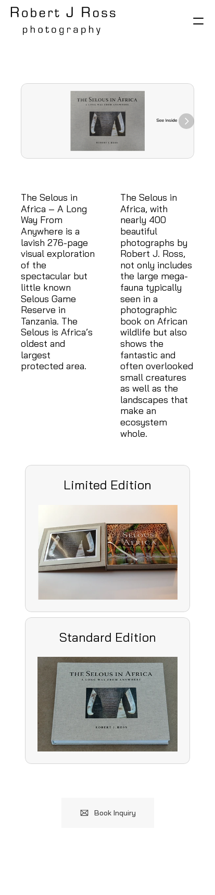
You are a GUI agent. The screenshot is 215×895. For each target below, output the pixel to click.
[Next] (186, 121)
